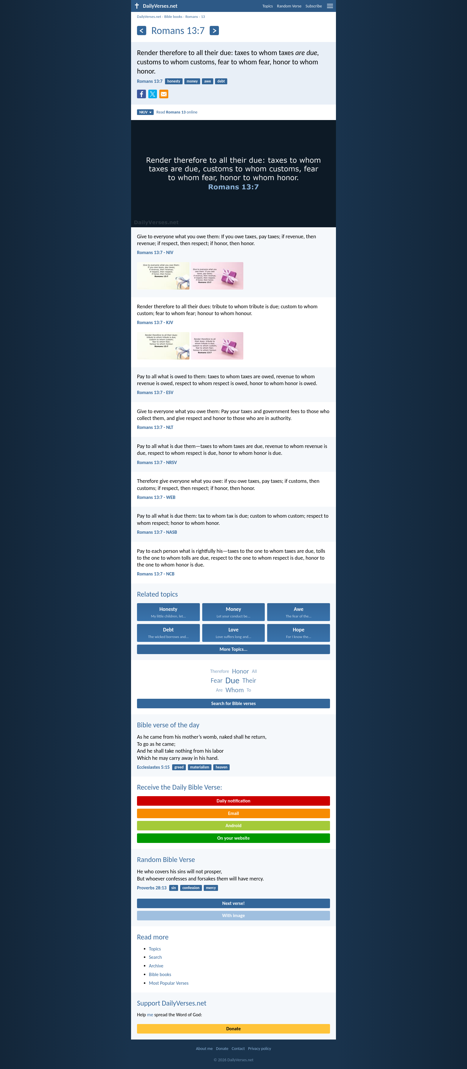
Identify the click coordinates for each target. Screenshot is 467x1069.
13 (203, 16)
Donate (233, 1028)
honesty (173, 81)
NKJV (145, 112)
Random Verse (289, 6)
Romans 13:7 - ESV (155, 392)
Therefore (219, 671)
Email (233, 813)
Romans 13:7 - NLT (155, 427)
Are (219, 690)
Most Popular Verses (169, 983)
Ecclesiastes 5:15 (153, 767)
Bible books (173, 16)
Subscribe (314, 6)
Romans (191, 16)
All (254, 671)
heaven (221, 767)
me (150, 1014)
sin (173, 888)
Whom (234, 690)
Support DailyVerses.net (171, 1003)
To (249, 690)
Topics (267, 6)
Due (232, 680)
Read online (176, 112)
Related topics (157, 594)
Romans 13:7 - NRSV (157, 462)
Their (249, 680)
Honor (240, 671)
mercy (211, 888)
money (192, 81)
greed (179, 767)
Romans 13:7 (150, 81)
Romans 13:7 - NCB (156, 574)
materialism (199, 767)
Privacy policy (259, 1048)
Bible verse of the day (168, 725)
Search (155, 957)
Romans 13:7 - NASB (157, 532)
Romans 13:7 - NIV (155, 252)
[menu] (330, 8)
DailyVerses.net (149, 16)
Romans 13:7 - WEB (156, 497)
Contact (238, 1048)
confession (190, 888)
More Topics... (233, 649)
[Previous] (141, 30)
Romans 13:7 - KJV (155, 322)
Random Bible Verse (166, 859)
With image (233, 915)
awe (207, 81)
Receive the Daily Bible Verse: (179, 787)
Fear (217, 680)
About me (204, 1048)
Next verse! (233, 903)
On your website (233, 838)
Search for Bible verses (233, 703)
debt (221, 81)
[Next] (214, 30)
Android (233, 825)
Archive (156, 966)
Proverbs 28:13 (151, 888)
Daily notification (233, 801)
